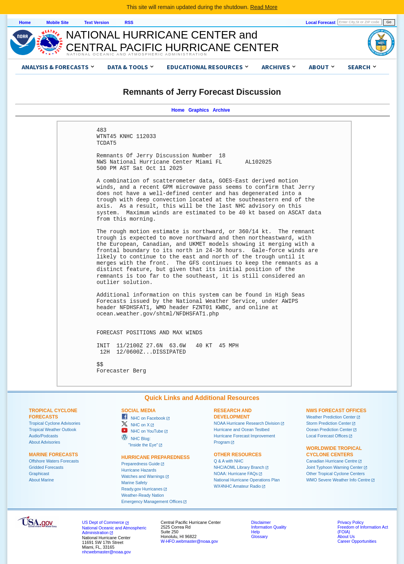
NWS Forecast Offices (336, 410)
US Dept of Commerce (103, 522)
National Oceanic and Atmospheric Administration (137, 54)
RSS (129, 22)
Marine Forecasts (53, 454)
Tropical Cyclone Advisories (55, 423)
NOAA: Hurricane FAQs (236, 473)
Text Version (96, 22)
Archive (221, 110)
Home (25, 22)
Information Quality (268, 527)
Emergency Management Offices (152, 501)
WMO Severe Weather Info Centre (338, 479)
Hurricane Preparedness (156, 457)
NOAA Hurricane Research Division (247, 423)
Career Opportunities (357, 541)
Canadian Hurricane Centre (332, 461)
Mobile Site (57, 22)
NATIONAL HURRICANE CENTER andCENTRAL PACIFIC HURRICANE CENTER (172, 41)
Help (255, 531)
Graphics (198, 110)
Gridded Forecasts (46, 467)
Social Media (139, 410)
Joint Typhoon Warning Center (334, 467)
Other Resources (238, 454)
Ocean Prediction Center (329, 429)
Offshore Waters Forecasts (54, 461)
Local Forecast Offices (327, 435)
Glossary (259, 536)
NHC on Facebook (144, 418)
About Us (346, 536)
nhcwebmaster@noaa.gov (106, 551)
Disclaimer (261, 522)
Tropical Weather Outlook (52, 429)
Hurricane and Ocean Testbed (241, 429)
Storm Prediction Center (328, 423)
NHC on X (136, 424)
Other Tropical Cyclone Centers (335, 473)
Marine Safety (135, 482)
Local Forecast (320, 22)
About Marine (41, 479)
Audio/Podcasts (43, 435)
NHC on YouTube (142, 431)
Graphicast (39, 473)
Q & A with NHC (229, 461)
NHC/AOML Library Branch (239, 467)
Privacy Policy (350, 522)
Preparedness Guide (141, 463)
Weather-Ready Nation (143, 495)
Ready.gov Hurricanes (142, 489)
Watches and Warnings (143, 476)
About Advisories (44, 442)
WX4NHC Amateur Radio (237, 486)
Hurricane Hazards (139, 470)
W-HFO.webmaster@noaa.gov (189, 541)
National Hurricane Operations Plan (247, 479)
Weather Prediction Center (331, 417)
